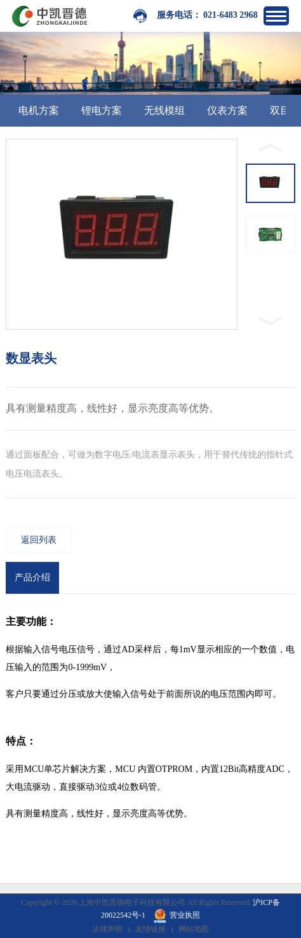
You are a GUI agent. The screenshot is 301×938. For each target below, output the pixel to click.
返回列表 (39, 540)
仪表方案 (227, 110)
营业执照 (177, 915)
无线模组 (164, 110)
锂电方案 (101, 110)
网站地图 (193, 929)
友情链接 (150, 929)
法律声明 (107, 929)
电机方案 (38, 110)
